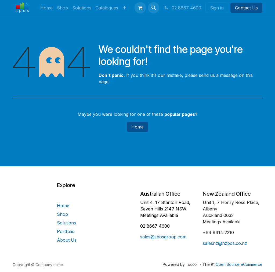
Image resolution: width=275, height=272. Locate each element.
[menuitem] (46, 7)
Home (137, 127)
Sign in (217, 7)
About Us (67, 240)
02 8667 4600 (182, 7)
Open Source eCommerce (239, 264)
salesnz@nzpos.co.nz (225, 243)
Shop (62, 214)
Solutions (66, 223)
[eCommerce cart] (140, 7)
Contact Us (246, 7)
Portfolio (66, 231)
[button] (153, 7)
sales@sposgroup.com (163, 236)
